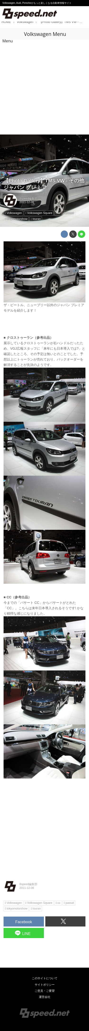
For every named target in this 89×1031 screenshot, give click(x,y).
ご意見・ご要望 (45, 990)
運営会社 (44, 997)
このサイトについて (44, 978)
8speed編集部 (28, 198)
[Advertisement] (44, 87)
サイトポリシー (45, 984)
